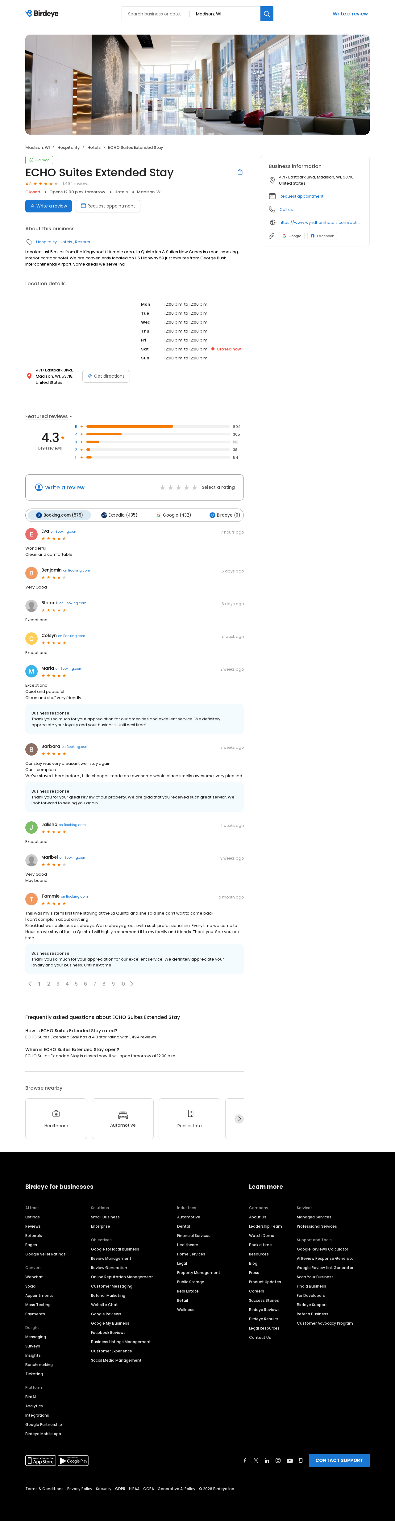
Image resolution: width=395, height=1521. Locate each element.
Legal (182, 1263)
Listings (32, 1216)
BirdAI (30, 1396)
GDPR (120, 1488)
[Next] (239, 1118)
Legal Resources (264, 1327)
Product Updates (265, 1281)
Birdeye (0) (223, 515)
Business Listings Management (121, 1341)
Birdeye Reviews (264, 1309)
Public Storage (190, 1281)
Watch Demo (261, 1235)
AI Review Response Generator (326, 1258)
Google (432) (172, 515)
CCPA (148, 1488)
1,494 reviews (76, 183)
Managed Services (314, 1216)
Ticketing (34, 1373)
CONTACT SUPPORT (339, 1460)
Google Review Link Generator (325, 1267)
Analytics (34, 1405)
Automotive (188, 1216)
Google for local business (115, 1248)
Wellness (185, 1309)
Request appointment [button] (301, 196)
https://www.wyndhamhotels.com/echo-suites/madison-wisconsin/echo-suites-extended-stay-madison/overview (320, 222)
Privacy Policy (79, 1488)
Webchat (34, 1276)
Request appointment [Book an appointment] (108, 206)
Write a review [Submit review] (48, 206)
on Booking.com (63, 531)
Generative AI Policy (176, 1488)
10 (122, 983)
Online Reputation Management (122, 1276)
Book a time (260, 1244)
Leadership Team (265, 1226)
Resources (259, 1253)
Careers (256, 1290)
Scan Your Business (315, 1276)
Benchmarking (39, 1364)
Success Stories (264, 1300)
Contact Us (260, 1337)
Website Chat (104, 1304)
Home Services (191, 1253)
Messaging (35, 1336)
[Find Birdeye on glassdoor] (301, 1460)
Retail (182, 1300)
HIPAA (134, 1488)
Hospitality (68, 147)
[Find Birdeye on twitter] (256, 1460)
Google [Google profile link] (291, 235)
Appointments (39, 1295)
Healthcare (187, 1244)
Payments (35, 1313)
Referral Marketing (108, 1295)
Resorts (82, 242)
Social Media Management (116, 1360)
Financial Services (193, 1235)
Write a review (350, 13)
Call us (286, 209)
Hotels (94, 147)
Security (103, 1488)
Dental (183, 1226)
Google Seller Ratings (45, 1253)
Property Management (198, 1272)
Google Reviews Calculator (322, 1248)
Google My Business (110, 1323)
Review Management (111, 1258)
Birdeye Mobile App (43, 1433)
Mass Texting (38, 1304)
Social (30, 1285)
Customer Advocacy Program (325, 1323)
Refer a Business (312, 1313)
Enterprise (100, 1226)
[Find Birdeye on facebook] (245, 1460)
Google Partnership (43, 1424)
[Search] (266, 13)
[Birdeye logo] (43, 14)
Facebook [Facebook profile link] (322, 235)
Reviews (33, 1226)
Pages (31, 1244)
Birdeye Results (263, 1318)
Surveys (32, 1345)
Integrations (37, 1415)
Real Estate (188, 1290)
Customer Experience (111, 1350)
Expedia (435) (119, 515)
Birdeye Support (312, 1304)
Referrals (33, 1235)
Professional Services (317, 1226)
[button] (131, 983)
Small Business (105, 1216)
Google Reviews (106, 1313)
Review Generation (109, 1267)
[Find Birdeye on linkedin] (266, 1460)
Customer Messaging (111, 1285)
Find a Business (311, 1285)
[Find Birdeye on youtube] (290, 1460)
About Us (257, 1216)
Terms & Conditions (44, 1488)
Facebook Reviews (108, 1332)
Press (254, 1272)
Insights (33, 1355)
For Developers (311, 1295)
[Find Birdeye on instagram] (278, 1460)
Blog (253, 1263)
